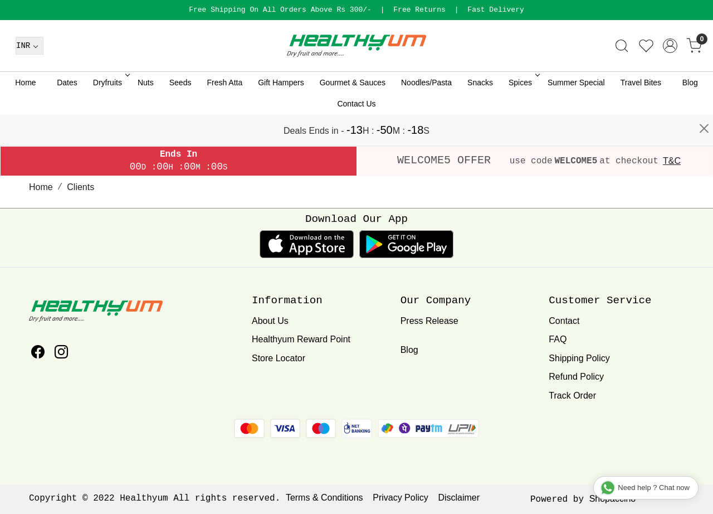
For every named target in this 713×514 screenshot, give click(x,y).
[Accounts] (670, 76)
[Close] (704, 14)
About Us (270, 321)
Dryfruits (110, 113)
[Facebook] (38, 354)
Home (25, 113)
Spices (523, 113)
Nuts (146, 113)
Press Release (429, 321)
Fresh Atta (224, 113)
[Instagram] (61, 354)
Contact (564, 321)
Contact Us (356, 134)
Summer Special (576, 113)
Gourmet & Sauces (352, 113)
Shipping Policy (579, 358)
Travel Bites (641, 113)
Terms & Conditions (324, 497)
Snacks (480, 113)
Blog (690, 113)
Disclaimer (459, 497)
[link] (621, 76)
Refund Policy (576, 376)
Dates (67, 113)
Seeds (180, 113)
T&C (672, 161)
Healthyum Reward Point (301, 339)
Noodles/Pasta (426, 113)
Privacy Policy (400, 497)
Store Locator (278, 358)
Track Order (572, 395)
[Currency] (29, 76)
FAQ (558, 339)
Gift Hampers (281, 113)
